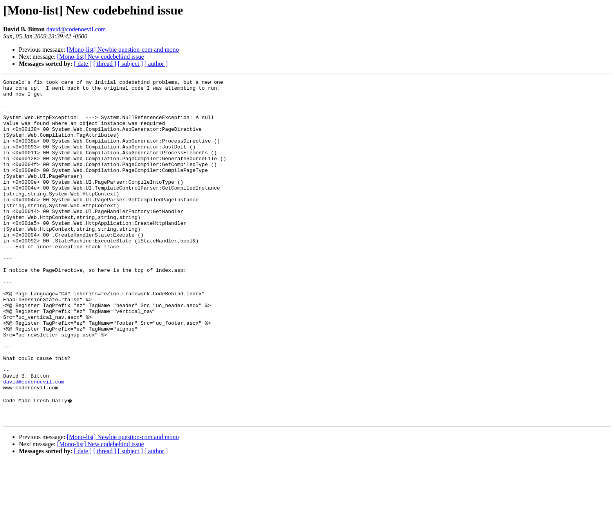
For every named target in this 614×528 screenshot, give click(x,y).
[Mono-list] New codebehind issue (100, 56)
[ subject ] (130, 63)
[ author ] (156, 63)
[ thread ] (104, 63)
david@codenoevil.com (76, 29)
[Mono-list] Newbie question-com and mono (123, 49)
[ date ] (83, 63)
